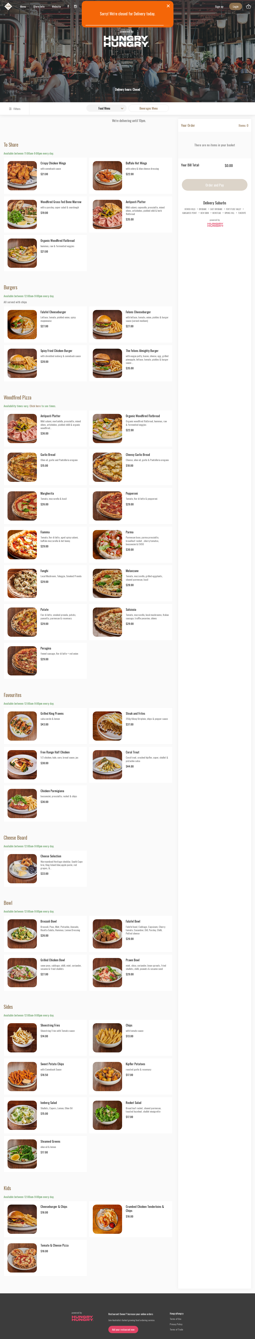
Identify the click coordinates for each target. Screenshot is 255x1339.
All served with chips (15, 302)
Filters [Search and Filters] (14, 109)
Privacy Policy (176, 1324)
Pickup (111, 76)
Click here (35, 406)
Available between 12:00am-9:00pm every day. (29, 296)
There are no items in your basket (214, 145)
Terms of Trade (176, 1329)
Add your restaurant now (123, 1329)
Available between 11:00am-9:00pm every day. (29, 153)
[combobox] (106, 108)
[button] (107, 76)
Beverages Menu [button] (149, 108)
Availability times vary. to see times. (30, 406)
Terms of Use (175, 1318)
